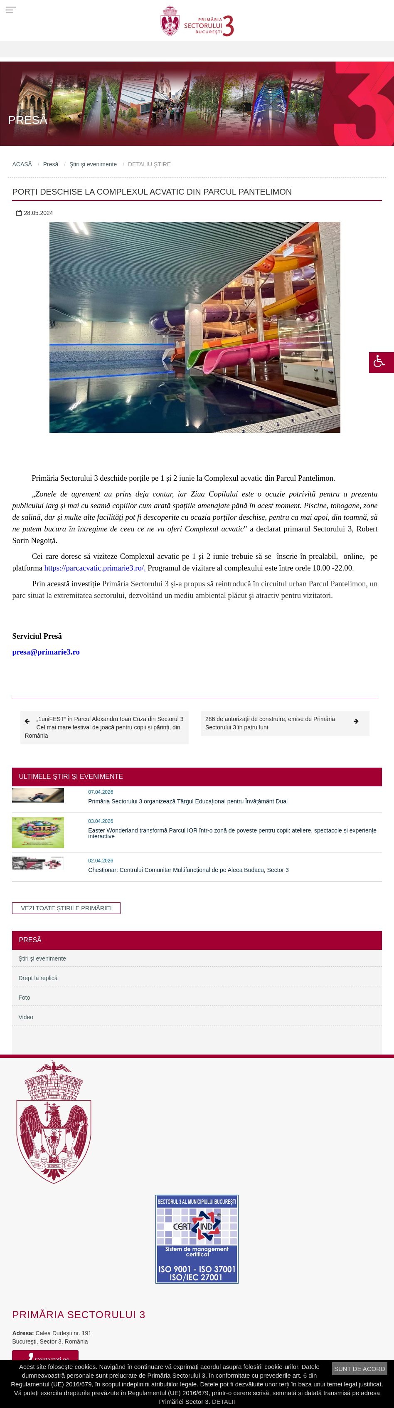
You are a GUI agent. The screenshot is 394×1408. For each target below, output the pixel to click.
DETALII (223, 1401)
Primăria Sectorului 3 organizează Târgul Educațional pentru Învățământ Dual (188, 801)
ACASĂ (22, 164)
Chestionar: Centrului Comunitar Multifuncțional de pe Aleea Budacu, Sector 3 (188, 870)
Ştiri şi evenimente (93, 164)
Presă (51, 164)
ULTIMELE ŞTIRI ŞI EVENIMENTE (71, 776)
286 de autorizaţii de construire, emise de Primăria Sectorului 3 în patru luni (285, 723)
